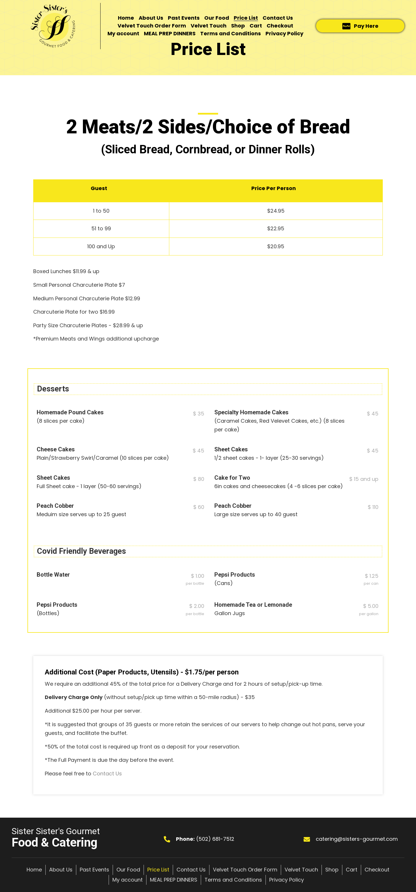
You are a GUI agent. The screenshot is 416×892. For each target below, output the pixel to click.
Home (34, 869)
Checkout (377, 869)
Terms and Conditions (233, 879)
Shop (332, 869)
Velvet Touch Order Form (245, 869)
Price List (158, 869)
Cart (351, 869)
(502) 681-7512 (215, 839)
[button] (360, 25)
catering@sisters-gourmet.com (357, 839)
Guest (99, 188)
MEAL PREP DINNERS (173, 879)
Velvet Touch (301, 869)
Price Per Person (273, 188)
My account (127, 879)
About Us (61, 869)
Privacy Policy (286, 879)
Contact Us (107, 773)
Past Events (94, 869)
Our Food (128, 869)
